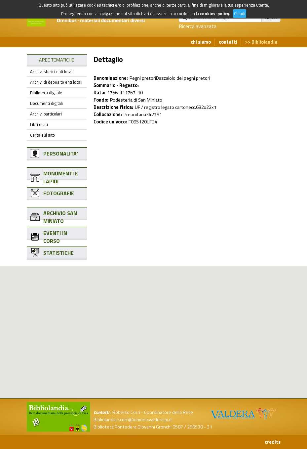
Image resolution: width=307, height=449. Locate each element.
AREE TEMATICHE (56, 60)
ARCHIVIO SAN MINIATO (60, 217)
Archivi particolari (46, 114)
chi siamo (201, 42)
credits (273, 442)
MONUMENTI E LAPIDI (60, 177)
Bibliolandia (264, 42)
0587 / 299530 (188, 426)
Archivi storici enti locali (51, 71)
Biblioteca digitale (46, 92)
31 (209, 426)
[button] (159, 300)
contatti (228, 42)
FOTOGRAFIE (58, 193)
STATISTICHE (58, 253)
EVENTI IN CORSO (55, 237)
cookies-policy (214, 13)
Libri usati (39, 124)
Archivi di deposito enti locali (56, 82)
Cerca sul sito (42, 135)
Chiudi (239, 13)
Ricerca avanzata (197, 26)
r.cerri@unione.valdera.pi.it (145, 419)
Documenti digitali (46, 103)
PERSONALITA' (60, 153)
